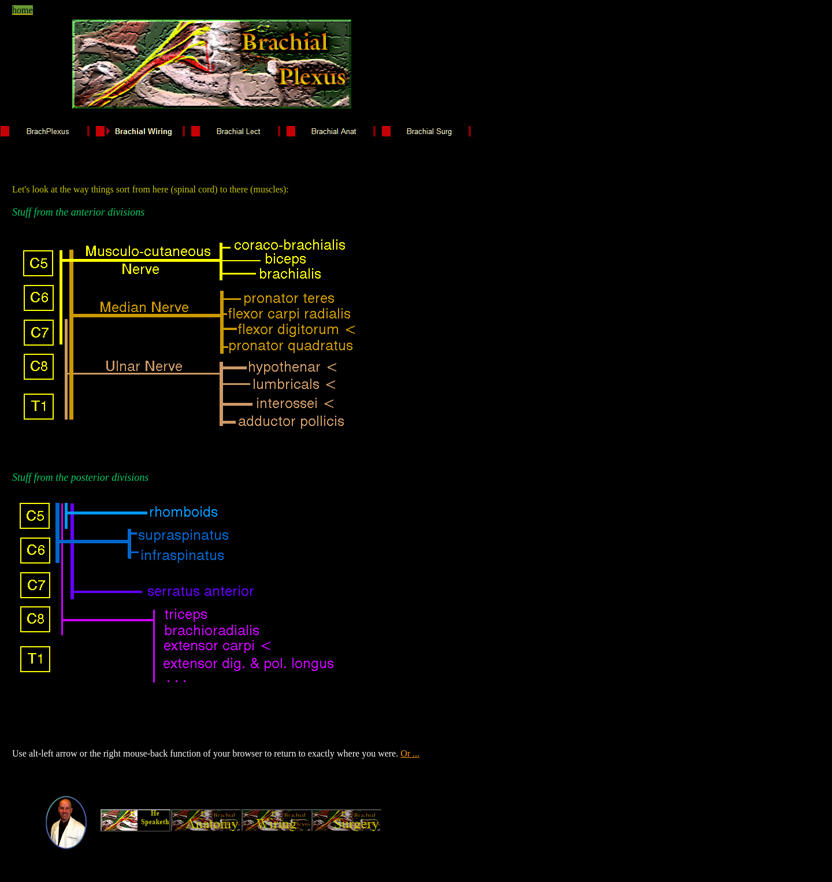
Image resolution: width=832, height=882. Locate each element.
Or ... (409, 753)
